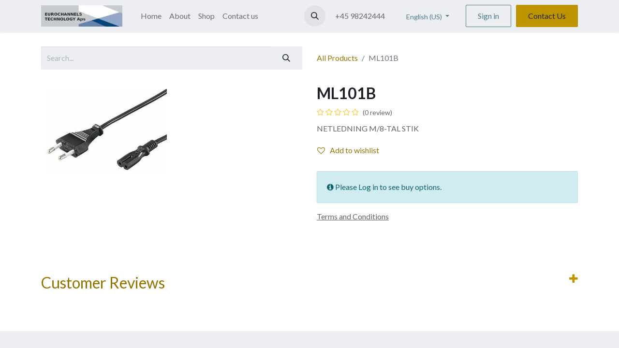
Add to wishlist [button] (348, 150)
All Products (337, 57)
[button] (314, 16)
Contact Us (547, 15)
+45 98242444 (360, 15)
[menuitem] (151, 16)
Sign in (488, 15)
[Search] (286, 58)
